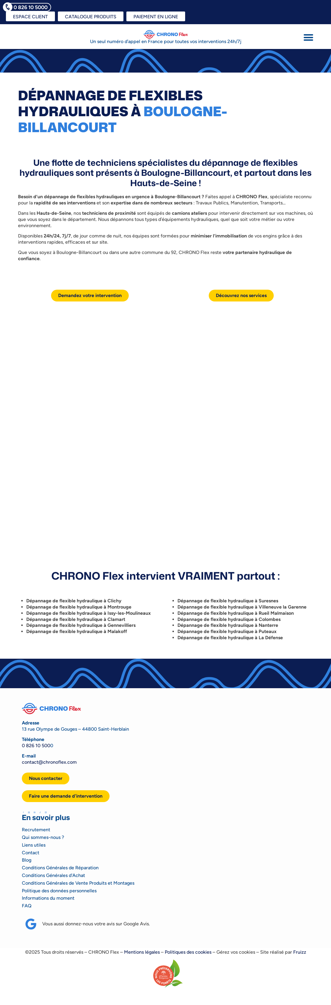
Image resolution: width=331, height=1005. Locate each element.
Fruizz (299, 952)
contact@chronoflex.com (49, 762)
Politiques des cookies (188, 952)
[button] (308, 37)
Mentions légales (142, 952)
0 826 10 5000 (31, 7)
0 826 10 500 (36, 745)
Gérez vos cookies (235, 952)
